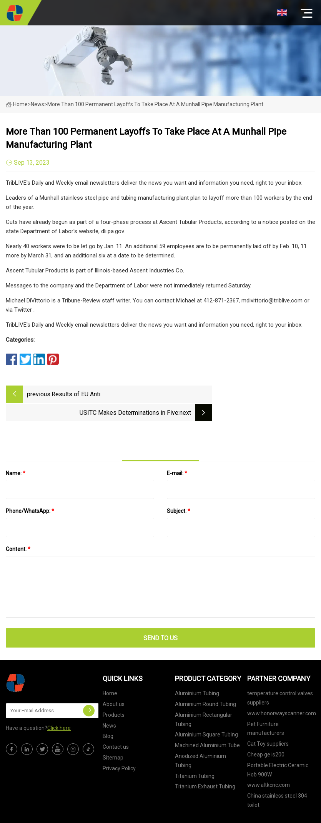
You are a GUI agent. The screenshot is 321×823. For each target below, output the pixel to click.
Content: (18, 529)
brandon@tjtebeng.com (218, 813)
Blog (108, 716)
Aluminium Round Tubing (205, 684)
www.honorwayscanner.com (281, 693)
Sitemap (113, 738)
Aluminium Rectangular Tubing (203, 699)
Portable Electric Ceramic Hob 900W (277, 750)
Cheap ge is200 (265, 734)
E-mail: (177, 453)
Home (17, 104)
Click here (59, 708)
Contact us (116, 727)
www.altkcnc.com (268, 765)
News (109, 706)
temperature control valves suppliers (280, 678)
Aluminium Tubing (197, 674)
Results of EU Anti (76, 394)
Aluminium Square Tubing (206, 715)
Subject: (178, 491)
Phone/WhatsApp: (30, 491)
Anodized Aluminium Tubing (200, 740)
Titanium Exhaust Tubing (205, 767)
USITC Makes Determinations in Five (232, 394)
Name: (15, 453)
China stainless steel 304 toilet (277, 780)
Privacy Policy (119, 748)
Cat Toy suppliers (268, 724)
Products (114, 695)
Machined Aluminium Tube (207, 726)
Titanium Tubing (195, 756)
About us (114, 684)
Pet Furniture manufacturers (265, 708)
